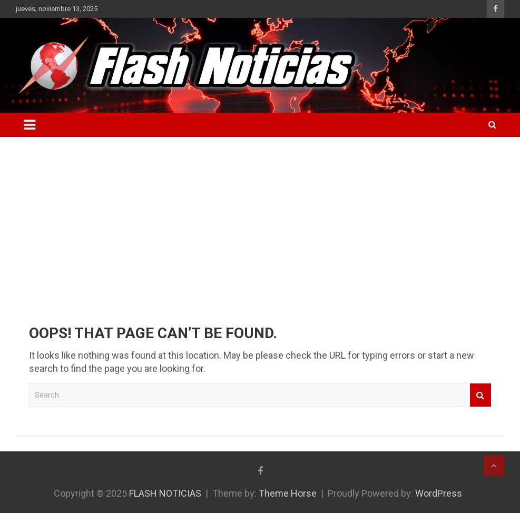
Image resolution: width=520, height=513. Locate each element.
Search (480, 395)
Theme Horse (288, 493)
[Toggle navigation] (29, 125)
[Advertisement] (260, 216)
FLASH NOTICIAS (165, 493)
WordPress (438, 493)
